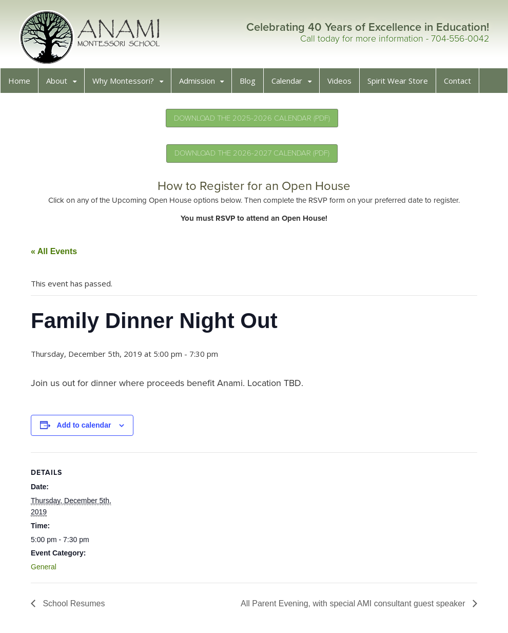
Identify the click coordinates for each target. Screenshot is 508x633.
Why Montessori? (126, 84)
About (59, 84)
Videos (342, 84)
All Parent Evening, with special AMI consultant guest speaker (351, 606)
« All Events (57, 254)
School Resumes (76, 606)
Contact (460, 84)
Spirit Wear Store (400, 84)
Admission (200, 84)
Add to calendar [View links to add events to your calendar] (87, 428)
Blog (251, 84)
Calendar (290, 84)
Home (22, 84)
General (47, 570)
